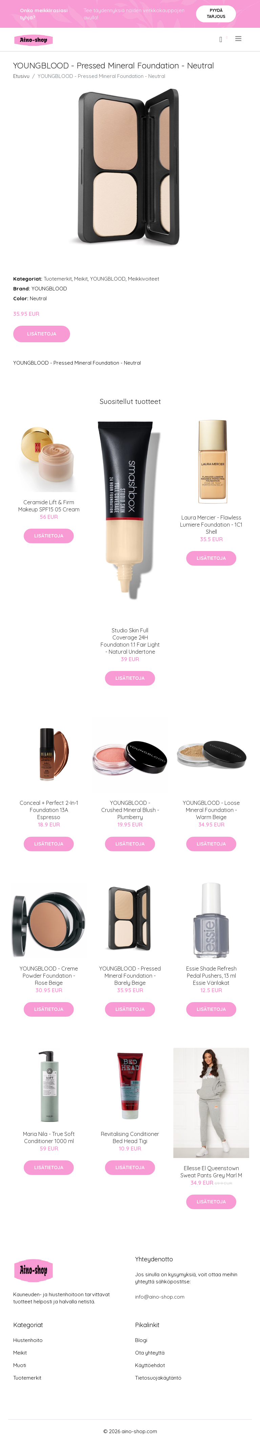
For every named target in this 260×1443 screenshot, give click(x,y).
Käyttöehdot (150, 1365)
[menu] (239, 39)
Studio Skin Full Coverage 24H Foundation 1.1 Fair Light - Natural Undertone (130, 641)
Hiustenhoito (28, 1340)
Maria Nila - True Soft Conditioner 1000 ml (49, 1137)
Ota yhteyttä (150, 1352)
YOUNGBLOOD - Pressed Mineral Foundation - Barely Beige (130, 975)
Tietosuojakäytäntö (158, 1378)
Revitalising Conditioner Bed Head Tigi (130, 1137)
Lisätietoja (41, 334)
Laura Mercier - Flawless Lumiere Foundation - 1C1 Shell (211, 524)
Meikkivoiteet (143, 279)
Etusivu (21, 76)
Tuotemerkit (58, 279)
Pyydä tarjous (216, 13)
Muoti (19, 1365)
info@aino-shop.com (160, 1297)
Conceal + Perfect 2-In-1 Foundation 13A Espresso (49, 809)
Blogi (141, 1340)
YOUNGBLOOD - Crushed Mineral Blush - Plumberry (130, 809)
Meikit (81, 279)
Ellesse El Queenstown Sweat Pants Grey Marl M (211, 1172)
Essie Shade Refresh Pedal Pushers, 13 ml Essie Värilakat (211, 975)
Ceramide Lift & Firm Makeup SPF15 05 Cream (49, 506)
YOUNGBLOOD (108, 279)
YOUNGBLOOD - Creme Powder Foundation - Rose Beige (49, 975)
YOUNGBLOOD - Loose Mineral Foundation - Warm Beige (211, 809)
